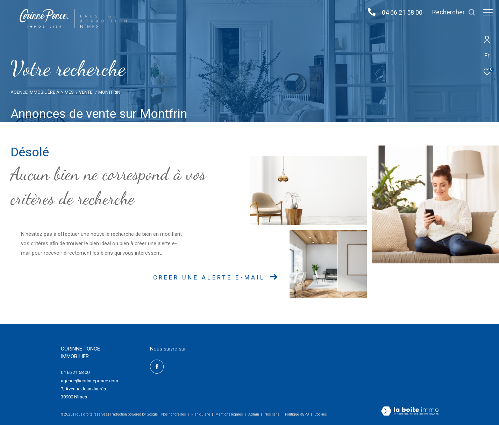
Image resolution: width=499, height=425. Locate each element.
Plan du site (201, 414)
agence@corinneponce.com (89, 380)
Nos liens (272, 414)
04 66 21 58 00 (398, 12)
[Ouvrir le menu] (488, 12)
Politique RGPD (297, 414)
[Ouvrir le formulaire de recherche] (450, 12)
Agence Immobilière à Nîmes (41, 92)
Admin (254, 414)
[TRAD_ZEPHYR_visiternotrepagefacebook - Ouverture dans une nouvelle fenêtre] (157, 367)
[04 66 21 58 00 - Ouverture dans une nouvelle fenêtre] (368, 12)
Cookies (320, 414)
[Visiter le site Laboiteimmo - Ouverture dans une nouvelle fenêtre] (410, 411)
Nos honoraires (173, 414)
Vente (85, 92)
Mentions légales (229, 414)
